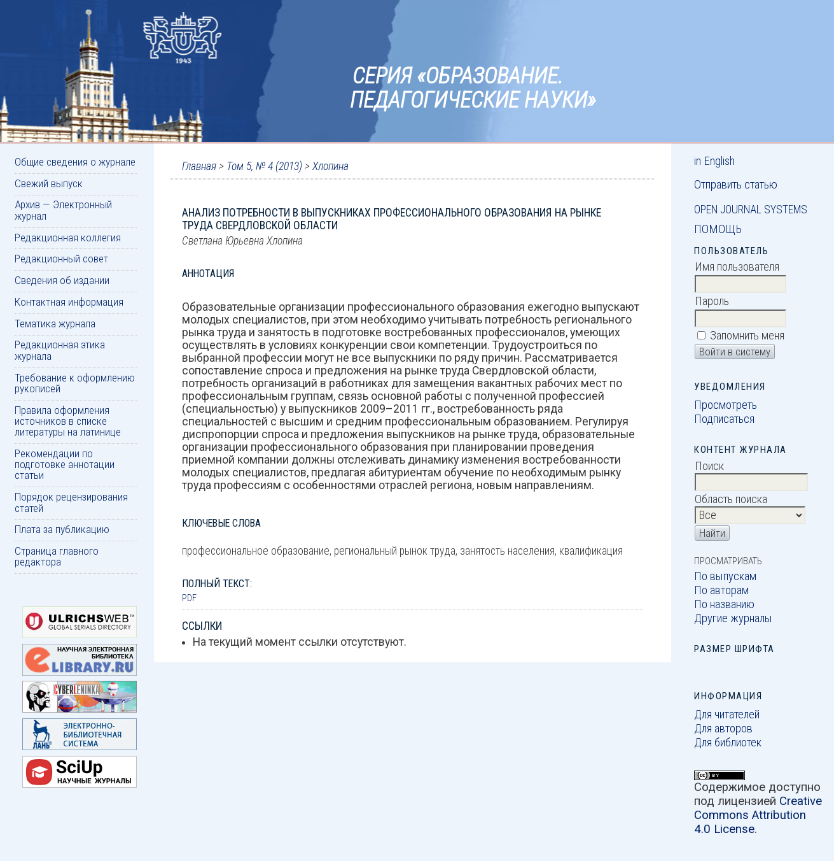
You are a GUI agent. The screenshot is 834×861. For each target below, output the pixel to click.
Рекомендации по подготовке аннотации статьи (65, 464)
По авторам (721, 590)
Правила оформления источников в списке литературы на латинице (68, 421)
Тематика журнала (55, 323)
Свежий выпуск (49, 183)
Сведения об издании (62, 280)
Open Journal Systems (750, 209)
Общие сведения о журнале (75, 161)
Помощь (718, 229)
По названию (724, 604)
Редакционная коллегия (68, 237)
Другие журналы (733, 618)
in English (714, 161)
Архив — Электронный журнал (63, 210)
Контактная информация (69, 301)
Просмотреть (725, 405)
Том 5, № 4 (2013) (264, 166)
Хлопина (330, 166)
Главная (199, 166)
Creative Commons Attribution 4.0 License (758, 815)
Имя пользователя (737, 267)
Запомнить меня (747, 336)
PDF (189, 598)
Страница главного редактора (57, 556)
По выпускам (725, 576)
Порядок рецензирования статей (71, 502)
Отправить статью (735, 185)
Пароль (712, 301)
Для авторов (723, 729)
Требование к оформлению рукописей (75, 383)
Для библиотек (727, 743)
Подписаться (724, 419)
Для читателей (727, 715)
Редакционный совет (61, 258)
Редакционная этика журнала (60, 350)
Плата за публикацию (62, 529)
